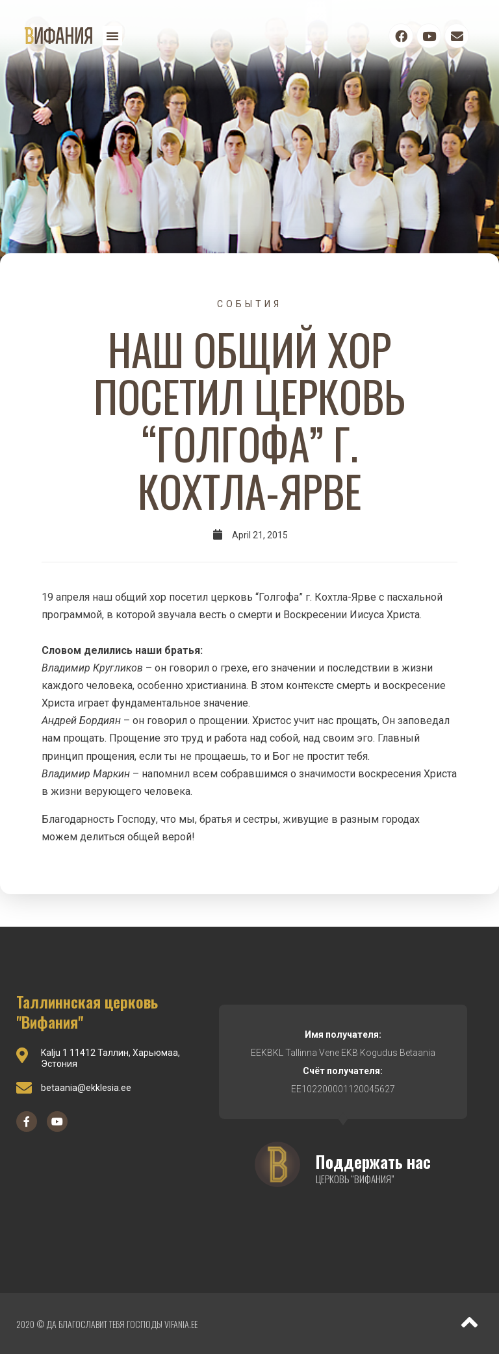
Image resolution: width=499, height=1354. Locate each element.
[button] (112, 35)
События (249, 304)
